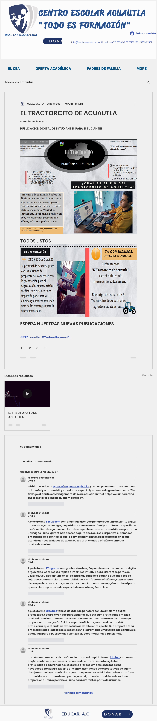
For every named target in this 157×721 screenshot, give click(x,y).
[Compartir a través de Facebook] (21, 347)
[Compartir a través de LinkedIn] (37, 347)
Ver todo (147, 375)
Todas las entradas (19, 82)
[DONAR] (117, 714)
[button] (148, 82)
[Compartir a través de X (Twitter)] (29, 347)
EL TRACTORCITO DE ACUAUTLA (22, 415)
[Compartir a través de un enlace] (44, 347)
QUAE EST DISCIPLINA (21, 35)
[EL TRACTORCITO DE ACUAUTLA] (27, 394)
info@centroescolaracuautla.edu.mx (92, 42)
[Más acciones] (135, 104)
